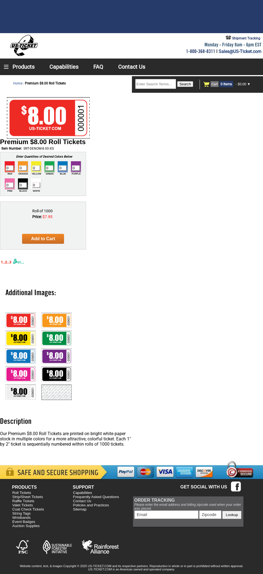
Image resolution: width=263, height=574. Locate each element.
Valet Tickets (22, 505)
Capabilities (82, 493)
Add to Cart (43, 238)
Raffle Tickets (23, 501)
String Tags (21, 513)
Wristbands (21, 517)
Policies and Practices (91, 505)
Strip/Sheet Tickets (27, 497)
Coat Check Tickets (28, 509)
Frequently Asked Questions (96, 497)
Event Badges (23, 522)
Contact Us (82, 501)
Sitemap (80, 509)
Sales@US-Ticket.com (240, 51)
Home (17, 83)
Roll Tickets (21, 493)
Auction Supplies (26, 526)
